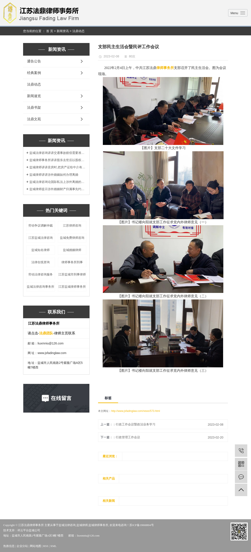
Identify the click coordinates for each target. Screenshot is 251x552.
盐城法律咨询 (67, 525)
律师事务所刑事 (72, 262)
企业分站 (22, 546)
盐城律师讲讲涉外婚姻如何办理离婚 (53, 174)
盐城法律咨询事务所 (40, 286)
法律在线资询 (40, 262)
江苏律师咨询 (72, 225)
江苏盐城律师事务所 (72, 286)
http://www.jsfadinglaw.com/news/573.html (135, 411)
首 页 (49, 31)
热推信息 (9, 546)
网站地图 (35, 546)
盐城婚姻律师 (72, 250)
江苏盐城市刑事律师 (72, 274)
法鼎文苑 (34, 119)
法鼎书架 (34, 107)
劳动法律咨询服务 (40, 274)
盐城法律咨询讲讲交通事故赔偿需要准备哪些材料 (57, 153)
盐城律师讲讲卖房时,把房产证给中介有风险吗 (57, 167)
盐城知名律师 (40, 250)
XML (53, 546)
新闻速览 (34, 96)
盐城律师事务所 (98, 525)
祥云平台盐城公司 (28, 530)
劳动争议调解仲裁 (40, 225)
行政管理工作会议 (128, 437)
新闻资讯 (63, 31)
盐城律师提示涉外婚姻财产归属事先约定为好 (57, 189)
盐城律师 (82, 525)
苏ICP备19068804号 (141, 525)
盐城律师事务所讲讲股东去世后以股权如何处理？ (57, 160)
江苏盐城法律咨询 (40, 237)
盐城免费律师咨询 (72, 237)
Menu (234, 13)
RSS (45, 546)
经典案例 (34, 73)
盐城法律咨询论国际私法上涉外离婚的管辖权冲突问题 (57, 182)
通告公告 (34, 61)
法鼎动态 (78, 31)
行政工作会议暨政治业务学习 (135, 424)
